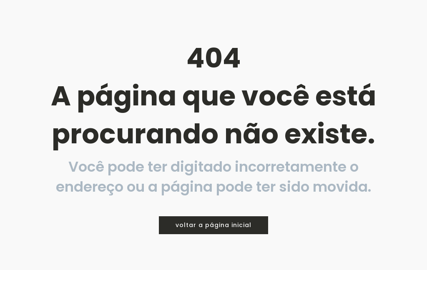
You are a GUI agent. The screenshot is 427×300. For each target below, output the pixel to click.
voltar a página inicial (213, 225)
